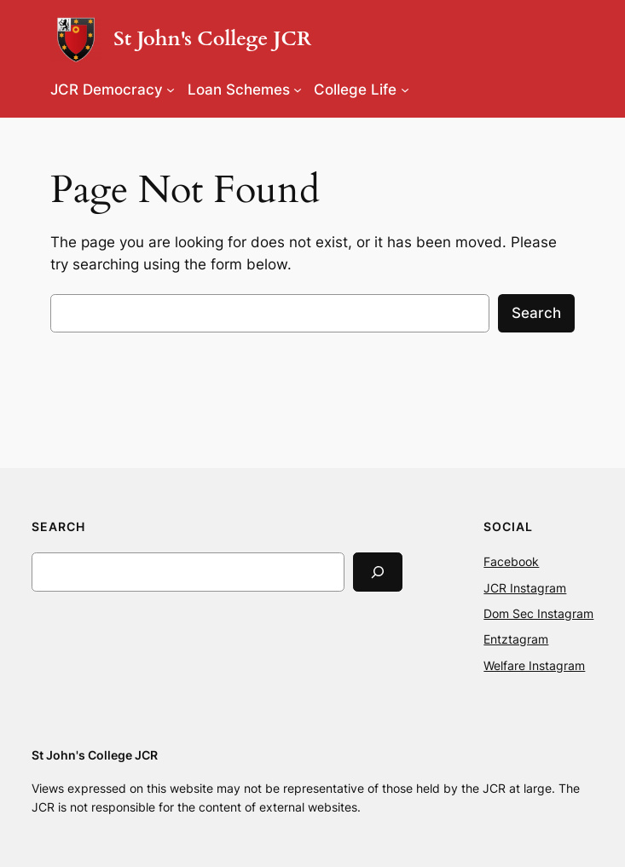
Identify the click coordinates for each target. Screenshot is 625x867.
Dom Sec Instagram (538, 613)
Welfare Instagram (534, 665)
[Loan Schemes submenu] (297, 89)
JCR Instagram (524, 588)
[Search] (377, 571)
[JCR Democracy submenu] (170, 89)
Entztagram (515, 639)
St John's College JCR (212, 39)
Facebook (511, 561)
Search (536, 312)
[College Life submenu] (405, 89)
